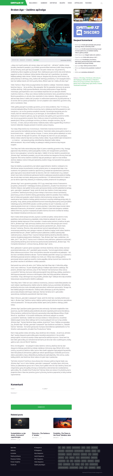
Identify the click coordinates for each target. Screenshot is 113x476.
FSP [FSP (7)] (90, 454)
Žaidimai (88, 3)
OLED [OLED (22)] (60, 464)
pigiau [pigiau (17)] (77, 464)
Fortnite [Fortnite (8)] (84, 454)
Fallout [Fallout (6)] (69, 454)
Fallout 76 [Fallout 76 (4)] (76, 454)
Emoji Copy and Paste (84, 81)
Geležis (62, 3)
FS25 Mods (89, 78)
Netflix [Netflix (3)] (84, 460)
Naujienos (33, 3)
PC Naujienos (38, 447)
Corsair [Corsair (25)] (87, 450)
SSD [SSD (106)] (86, 467)
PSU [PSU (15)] (82, 464)
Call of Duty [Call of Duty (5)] (69, 450)
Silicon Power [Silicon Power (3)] (74, 467)
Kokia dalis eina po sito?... (90, 57)
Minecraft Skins (87, 79)
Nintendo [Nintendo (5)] (90, 460)
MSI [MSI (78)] (71, 460)
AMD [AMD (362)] (63, 447)
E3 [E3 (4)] (98, 450)
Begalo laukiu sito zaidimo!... (93, 55)
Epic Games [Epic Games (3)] (62, 454)
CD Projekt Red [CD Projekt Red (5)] (79, 450)
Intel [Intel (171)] (77, 457)
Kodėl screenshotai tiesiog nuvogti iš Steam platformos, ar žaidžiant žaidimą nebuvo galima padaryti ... (88, 50)
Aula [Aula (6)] (88, 447)
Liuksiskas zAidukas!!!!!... (88, 72)
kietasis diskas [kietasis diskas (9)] (85, 457)
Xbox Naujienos (38, 453)
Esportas (53, 3)
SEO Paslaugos (78, 79)
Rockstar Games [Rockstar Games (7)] (63, 467)
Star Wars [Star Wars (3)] (92, 467)
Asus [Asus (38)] (83, 447)
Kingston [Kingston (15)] (94, 457)
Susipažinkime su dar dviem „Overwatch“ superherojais (18, 435)
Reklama (13, 450)
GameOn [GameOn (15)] (95, 454)
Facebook (13, 464)
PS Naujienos (38, 450)
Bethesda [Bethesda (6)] (94, 447)
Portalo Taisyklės (15, 462)
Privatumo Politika (16, 459)
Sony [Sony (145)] (81, 467)
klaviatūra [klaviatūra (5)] (62, 460)
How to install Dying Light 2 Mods (87, 83)
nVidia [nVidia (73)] (97, 460)
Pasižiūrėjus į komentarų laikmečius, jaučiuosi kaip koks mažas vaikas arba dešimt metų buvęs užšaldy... (87, 61)
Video (70, 3)
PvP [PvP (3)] (87, 464)
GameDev (44, 3)
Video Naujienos (39, 462)
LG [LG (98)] (67, 460)
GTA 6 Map (82, 78)
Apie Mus (13, 447)
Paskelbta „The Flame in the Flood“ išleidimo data (62, 434)
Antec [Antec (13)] (68, 447)
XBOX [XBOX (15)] (98, 467)
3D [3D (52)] (59, 447)
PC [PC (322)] (72, 464)
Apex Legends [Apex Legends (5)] (76, 447)
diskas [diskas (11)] (94, 450)
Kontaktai (13, 453)
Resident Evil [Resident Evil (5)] (93, 464)
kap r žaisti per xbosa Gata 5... (89, 65)
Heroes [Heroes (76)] (72, 457)
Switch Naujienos (39, 456)
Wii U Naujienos (38, 459)
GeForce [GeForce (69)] (61, 457)
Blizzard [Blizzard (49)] (61, 450)
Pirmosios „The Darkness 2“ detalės (41, 434)
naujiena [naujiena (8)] (77, 460)
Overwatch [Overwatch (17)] (67, 464)
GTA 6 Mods (96, 78)
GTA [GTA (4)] (67, 457)
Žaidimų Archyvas (16, 456)
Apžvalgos (79, 3)
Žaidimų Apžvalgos (39, 464)
